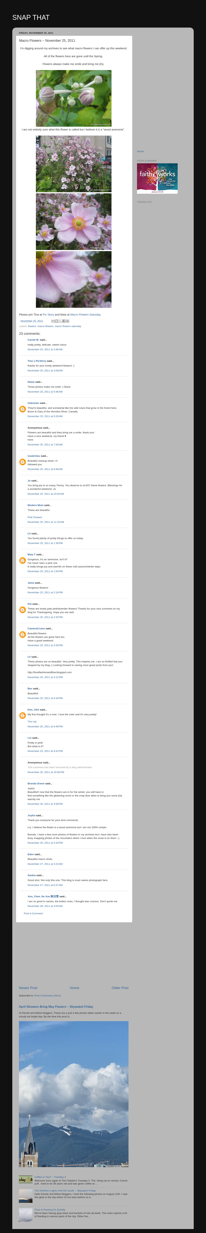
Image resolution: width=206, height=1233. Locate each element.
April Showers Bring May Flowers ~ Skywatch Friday (56, 1006)
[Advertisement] (74, 953)
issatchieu (34, 455)
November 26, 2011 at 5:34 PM (45, 842)
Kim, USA (33, 709)
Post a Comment (33, 913)
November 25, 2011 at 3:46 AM (45, 349)
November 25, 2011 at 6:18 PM (45, 698)
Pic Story (48, 314)
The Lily (32, 721)
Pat (30, 604)
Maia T (32, 554)
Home (74, 988)
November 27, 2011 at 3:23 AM (45, 864)
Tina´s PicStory (37, 361)
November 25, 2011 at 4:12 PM (45, 677)
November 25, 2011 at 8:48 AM (45, 469)
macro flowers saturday (68, 326)
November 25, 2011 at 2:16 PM (45, 592)
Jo (29, 480)
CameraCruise (36, 628)
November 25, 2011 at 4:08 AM (45, 370)
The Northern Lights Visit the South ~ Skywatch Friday (65, 1190)
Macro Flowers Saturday (85, 314)
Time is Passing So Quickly (49, 1209)
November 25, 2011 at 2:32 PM (45, 617)
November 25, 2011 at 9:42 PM (45, 751)
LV (29, 533)
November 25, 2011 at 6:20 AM (45, 416)
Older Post (120, 988)
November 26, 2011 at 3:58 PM (45, 803)
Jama (31, 582)
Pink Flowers (35, 517)
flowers (32, 326)
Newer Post (28, 988)
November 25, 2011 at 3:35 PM (45, 645)
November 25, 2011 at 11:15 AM (46, 522)
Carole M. (33, 339)
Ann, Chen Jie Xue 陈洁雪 (43, 896)
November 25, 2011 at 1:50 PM (45, 571)
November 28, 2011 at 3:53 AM (45, 906)
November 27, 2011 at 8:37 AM (45, 885)
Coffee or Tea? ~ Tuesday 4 (50, 1177)
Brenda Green (36, 783)
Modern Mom (35, 505)
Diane (31, 381)
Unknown (33, 403)
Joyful (31, 815)
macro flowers (45, 326)
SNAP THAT (31, 17)
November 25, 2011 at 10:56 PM (46, 772)
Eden (31, 854)
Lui (29, 737)
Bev (30, 688)
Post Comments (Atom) (48, 995)
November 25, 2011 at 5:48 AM (45, 391)
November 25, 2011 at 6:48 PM (45, 726)
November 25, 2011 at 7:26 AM (45, 444)
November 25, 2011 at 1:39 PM (45, 543)
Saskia (32, 875)
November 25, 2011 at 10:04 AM (46, 493)
